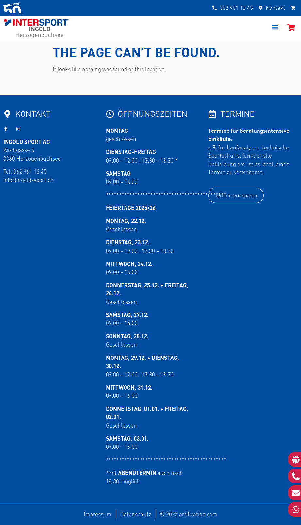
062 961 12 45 (30, 171)
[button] (275, 27)
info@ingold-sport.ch (28, 179)
